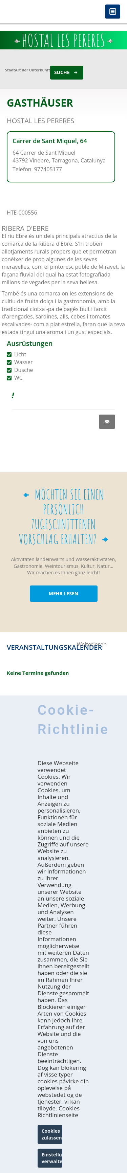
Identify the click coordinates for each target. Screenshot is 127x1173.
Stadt (10, 69)
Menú (112, 12)
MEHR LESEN (63, 593)
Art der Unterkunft (32, 69)
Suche (62, 72)
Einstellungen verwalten (52, 1158)
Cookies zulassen (52, 1134)
